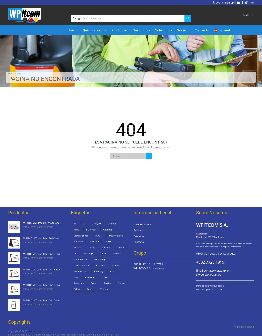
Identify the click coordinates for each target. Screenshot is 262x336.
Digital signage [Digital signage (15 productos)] (82, 236)
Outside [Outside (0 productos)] (117, 273)
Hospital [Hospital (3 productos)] (92, 248)
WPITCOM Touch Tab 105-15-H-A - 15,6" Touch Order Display (42, 254)
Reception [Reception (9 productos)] (79, 292)
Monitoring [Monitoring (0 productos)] (101, 267)
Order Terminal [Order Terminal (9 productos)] (82, 273)
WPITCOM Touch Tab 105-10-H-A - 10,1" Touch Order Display (42, 285)
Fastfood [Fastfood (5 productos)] (117, 242)
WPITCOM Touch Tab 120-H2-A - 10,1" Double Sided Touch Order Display (42, 238)
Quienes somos (94, 30)
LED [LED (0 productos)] (106, 255)
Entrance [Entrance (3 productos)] (100, 242)
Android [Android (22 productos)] (114, 223)
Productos (119, 30)
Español (222, 30)
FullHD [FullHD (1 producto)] (77, 248)
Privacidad (140, 236)
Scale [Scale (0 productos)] (94, 292)
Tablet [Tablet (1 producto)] (90, 298)
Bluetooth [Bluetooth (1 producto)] (92, 230)
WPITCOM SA (35, 331)
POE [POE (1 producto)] (114, 280)
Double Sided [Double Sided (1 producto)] (81, 242)
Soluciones (163, 30)
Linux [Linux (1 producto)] (94, 261)
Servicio (183, 30)
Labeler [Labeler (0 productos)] (93, 255)
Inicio (73, 30)
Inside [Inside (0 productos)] (107, 248)
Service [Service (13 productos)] (108, 292)
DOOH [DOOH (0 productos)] (100, 236)
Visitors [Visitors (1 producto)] (119, 298)
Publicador (140, 230)
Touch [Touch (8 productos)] (104, 298)
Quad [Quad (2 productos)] (106, 286)
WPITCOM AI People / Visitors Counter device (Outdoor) (42, 223)
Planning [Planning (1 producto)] (100, 280)
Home (11, 73)
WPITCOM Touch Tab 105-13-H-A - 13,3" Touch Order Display (42, 269)
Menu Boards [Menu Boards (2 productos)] (81, 267)
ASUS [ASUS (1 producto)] (77, 230)
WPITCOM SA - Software (149, 265)
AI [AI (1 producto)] (85, 223)
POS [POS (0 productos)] (76, 286)
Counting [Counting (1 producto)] (109, 230)
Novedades (141, 30)
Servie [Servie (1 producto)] (77, 298)
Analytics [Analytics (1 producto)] (97, 223)
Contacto (202, 30)
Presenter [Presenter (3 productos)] (91, 286)
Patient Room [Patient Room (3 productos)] (81, 280)
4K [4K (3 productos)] (75, 223)
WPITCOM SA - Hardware (150, 269)
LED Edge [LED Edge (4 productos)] (79, 261)
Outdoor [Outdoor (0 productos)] (101, 273)
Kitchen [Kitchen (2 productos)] (78, 255)
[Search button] (187, 18)
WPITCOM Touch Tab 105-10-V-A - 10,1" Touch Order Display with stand (42, 300)
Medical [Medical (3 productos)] (108, 261)
